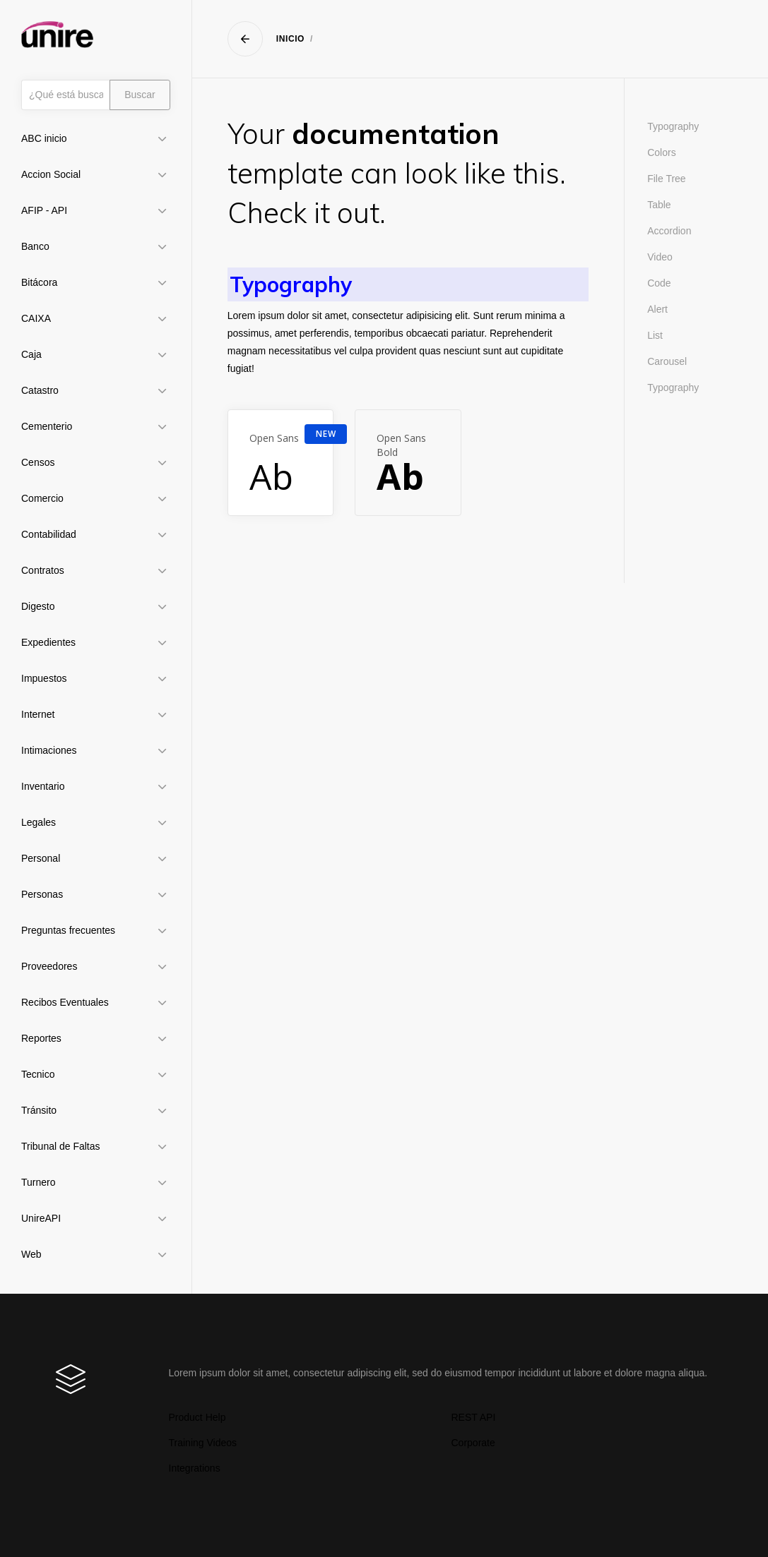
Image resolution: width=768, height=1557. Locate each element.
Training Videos (203, 1442)
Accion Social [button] (51, 174)
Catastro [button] (40, 390)
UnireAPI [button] (41, 1218)
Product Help (197, 1417)
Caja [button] (31, 354)
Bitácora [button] (39, 282)
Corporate (473, 1442)
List (655, 335)
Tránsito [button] (39, 1110)
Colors (661, 152)
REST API (473, 1417)
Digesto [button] (37, 606)
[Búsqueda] (65, 95)
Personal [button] (40, 858)
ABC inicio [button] (44, 138)
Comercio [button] (42, 498)
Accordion (669, 230)
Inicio (290, 39)
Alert (657, 309)
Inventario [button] (42, 786)
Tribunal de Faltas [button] (60, 1146)
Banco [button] (35, 246)
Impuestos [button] (44, 678)
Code (658, 283)
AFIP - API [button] (44, 210)
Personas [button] (42, 894)
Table (658, 204)
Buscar (139, 94)
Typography (673, 126)
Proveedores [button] (49, 966)
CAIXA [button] (36, 318)
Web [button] (31, 1254)
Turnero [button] (38, 1182)
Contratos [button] (42, 570)
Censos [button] (37, 462)
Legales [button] (38, 822)
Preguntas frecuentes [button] (68, 930)
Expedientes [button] (48, 642)
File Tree (666, 178)
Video (660, 257)
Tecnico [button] (37, 1074)
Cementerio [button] (46, 426)
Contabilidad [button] (48, 534)
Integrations (194, 1468)
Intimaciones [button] (49, 750)
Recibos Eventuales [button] (65, 1002)
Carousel (667, 361)
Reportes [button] (41, 1038)
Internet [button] (37, 714)
